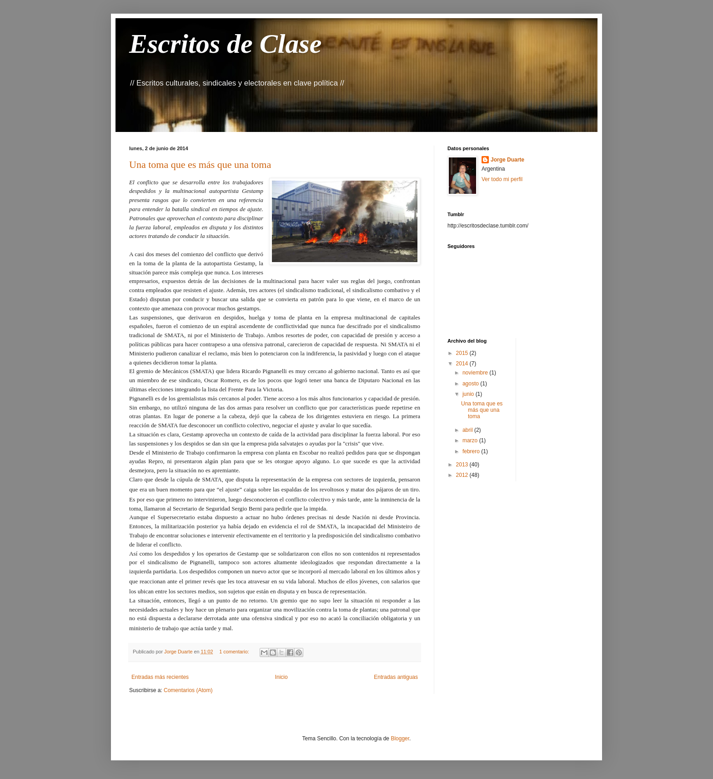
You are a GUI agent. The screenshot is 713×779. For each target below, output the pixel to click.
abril (468, 430)
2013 (463, 464)
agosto (471, 383)
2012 (463, 475)
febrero (471, 451)
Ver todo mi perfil (502, 179)
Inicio (281, 677)
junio (469, 394)
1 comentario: (234, 651)
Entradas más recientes (160, 677)
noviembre (475, 372)
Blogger (400, 738)
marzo (470, 440)
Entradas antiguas (396, 677)
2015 (463, 353)
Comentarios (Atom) (188, 690)
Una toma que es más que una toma (200, 164)
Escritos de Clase (225, 44)
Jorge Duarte (507, 160)
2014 (463, 363)
